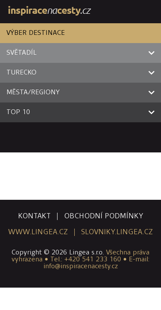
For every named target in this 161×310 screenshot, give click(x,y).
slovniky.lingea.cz (117, 232)
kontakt (34, 216)
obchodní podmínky (103, 216)
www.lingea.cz (38, 232)
